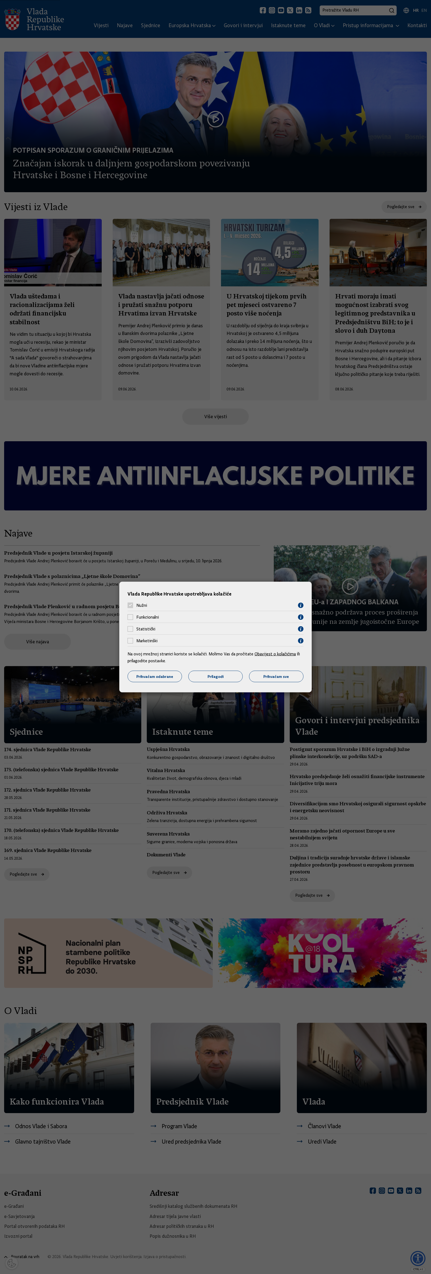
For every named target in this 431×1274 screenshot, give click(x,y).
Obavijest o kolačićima (275, 653)
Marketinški (147, 640)
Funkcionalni (147, 617)
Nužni (141, 605)
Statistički (145, 629)
